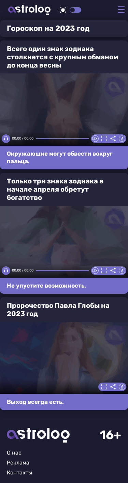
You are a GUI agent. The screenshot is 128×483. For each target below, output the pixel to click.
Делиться (113, 138)
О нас (14, 452)
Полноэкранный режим (104, 138)
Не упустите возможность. (46, 285)
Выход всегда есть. (35, 401)
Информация (121, 138)
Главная (38, 435)
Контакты (19, 472)
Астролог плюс (29, 10)
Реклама (18, 462)
